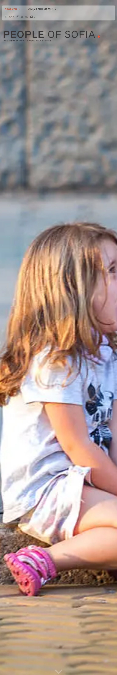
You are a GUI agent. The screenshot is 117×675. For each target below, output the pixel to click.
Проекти (11, 9)
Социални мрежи (41, 9)
